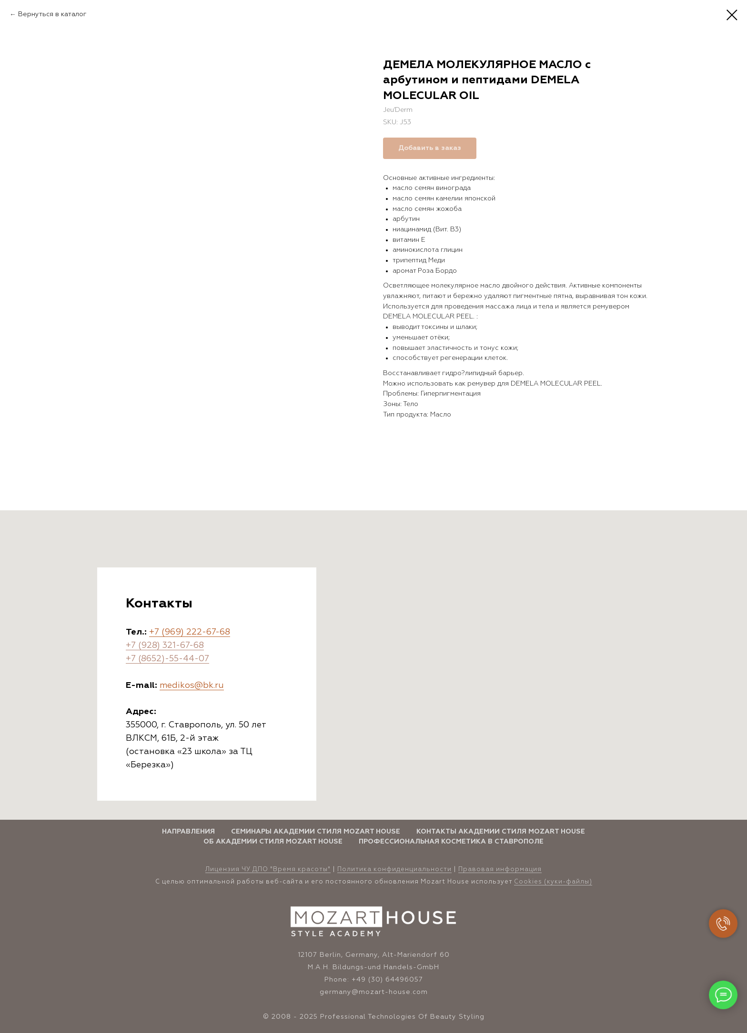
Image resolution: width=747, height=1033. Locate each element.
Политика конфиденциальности (394, 869)
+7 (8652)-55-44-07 (167, 659)
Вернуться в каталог (52, 14)
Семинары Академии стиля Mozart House (315, 831)
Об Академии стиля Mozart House (273, 841)
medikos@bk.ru (192, 685)
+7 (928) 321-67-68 (165, 645)
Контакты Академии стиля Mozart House (500, 831)
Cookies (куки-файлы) (553, 882)
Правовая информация (500, 869)
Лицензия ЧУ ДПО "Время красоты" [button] (268, 869)
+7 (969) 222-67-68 (189, 632)
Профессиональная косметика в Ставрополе (451, 841)
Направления (188, 831)
